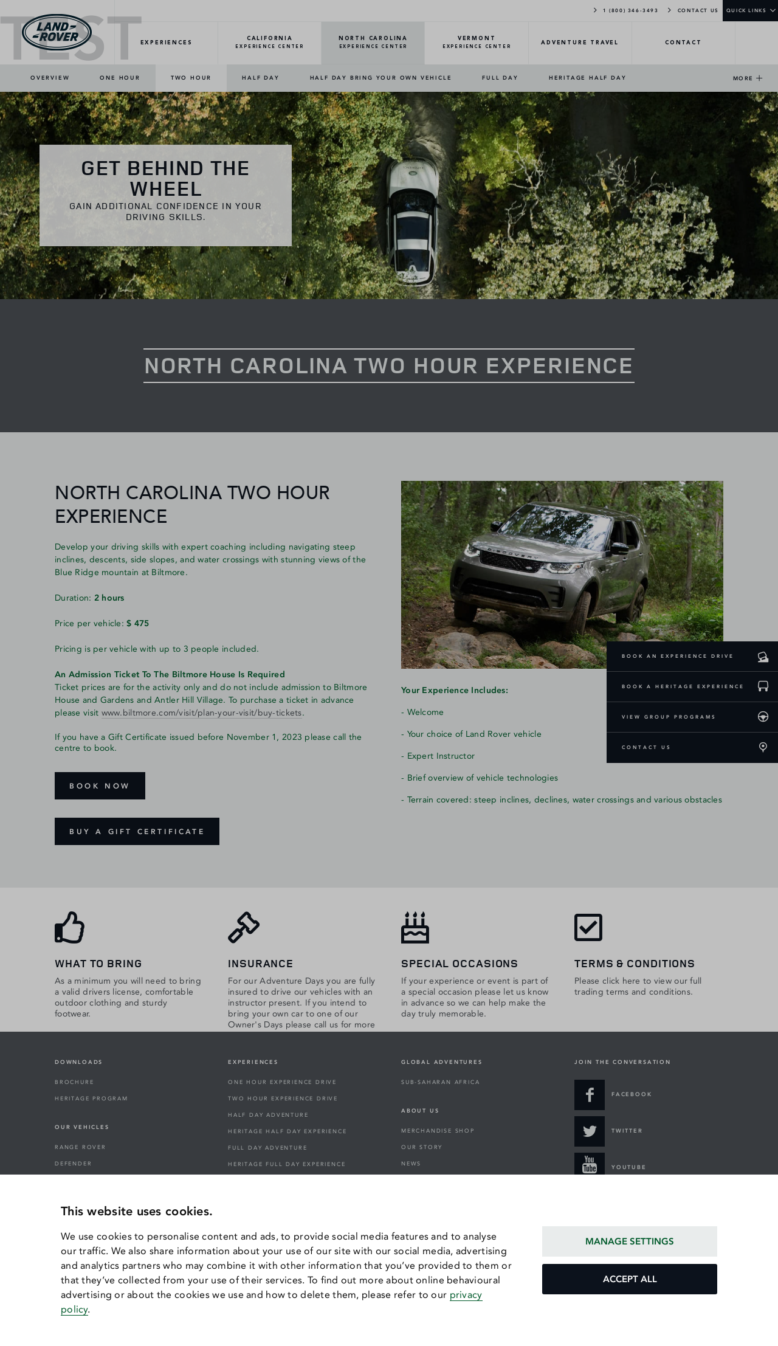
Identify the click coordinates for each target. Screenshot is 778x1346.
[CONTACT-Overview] (683, 43)
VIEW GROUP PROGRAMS (669, 717)
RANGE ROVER (80, 1147)
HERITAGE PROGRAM (91, 1099)
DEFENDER (73, 1164)
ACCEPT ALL (630, 1279)
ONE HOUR (120, 78)
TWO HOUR (191, 78)
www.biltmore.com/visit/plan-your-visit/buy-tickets (202, 713)
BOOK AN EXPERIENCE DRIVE (678, 656)
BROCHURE (74, 1082)
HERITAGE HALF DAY (588, 78)
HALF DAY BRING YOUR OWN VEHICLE (381, 78)
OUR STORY (421, 1147)
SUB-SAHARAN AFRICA (440, 1082)
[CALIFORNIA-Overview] (270, 43)
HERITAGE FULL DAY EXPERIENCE (286, 1164)
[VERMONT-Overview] (476, 43)
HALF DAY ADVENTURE (268, 1115)
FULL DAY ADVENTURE (267, 1148)
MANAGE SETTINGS (629, 1241)
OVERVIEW (49, 78)
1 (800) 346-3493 (625, 9)
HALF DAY (260, 78)
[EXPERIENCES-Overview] (166, 43)
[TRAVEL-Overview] (580, 43)
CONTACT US (692, 9)
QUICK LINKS (746, 10)
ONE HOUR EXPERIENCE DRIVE (282, 1082)
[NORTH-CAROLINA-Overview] (373, 43)
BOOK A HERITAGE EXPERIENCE (683, 686)
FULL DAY (500, 78)
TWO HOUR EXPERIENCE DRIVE (283, 1099)
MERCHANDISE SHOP (438, 1131)
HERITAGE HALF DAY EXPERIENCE (287, 1131)
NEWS (411, 1164)
